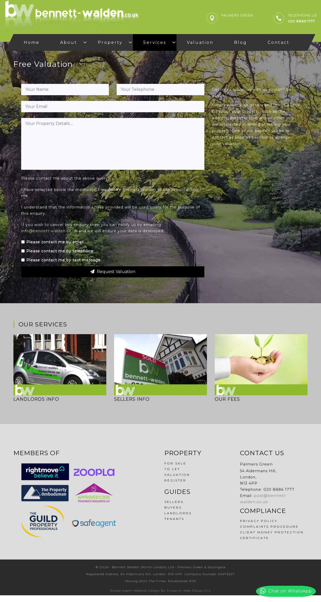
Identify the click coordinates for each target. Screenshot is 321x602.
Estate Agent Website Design (135, 597)
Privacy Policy (258, 521)
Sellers (173, 508)
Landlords (178, 520)
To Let (172, 476)
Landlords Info (36, 406)
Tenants (174, 525)
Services (154, 42)
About (68, 42)
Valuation (200, 42)
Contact (279, 42)
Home (31, 42)
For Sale (175, 470)
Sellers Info (132, 406)
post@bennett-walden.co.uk (282, 502)
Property (110, 42)
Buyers (173, 514)
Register (175, 487)
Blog (240, 42)
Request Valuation (112, 278)
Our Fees (228, 406)
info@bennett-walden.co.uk (49, 237)
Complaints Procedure (269, 527)
